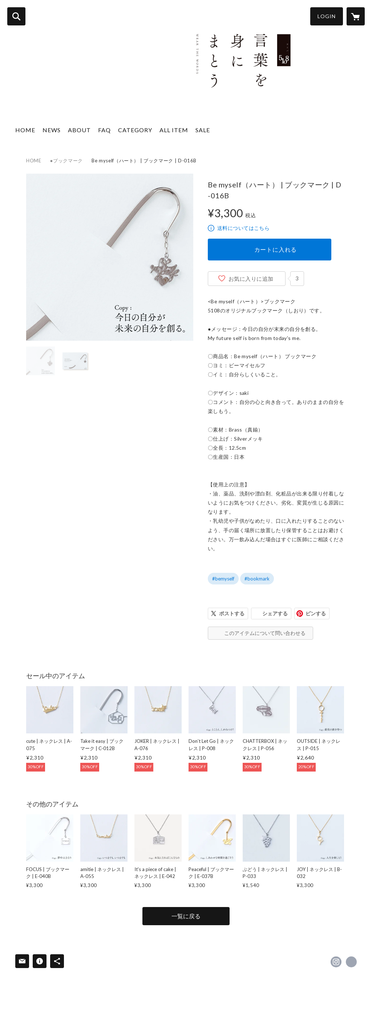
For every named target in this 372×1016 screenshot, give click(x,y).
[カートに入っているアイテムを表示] (356, 16)
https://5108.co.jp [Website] (351, 961)
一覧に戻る (186, 915)
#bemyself (223, 579)
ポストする (231, 613)
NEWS (52, 129)
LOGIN (327, 16)
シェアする (275, 613)
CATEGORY (135, 129)
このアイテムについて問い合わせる (265, 633)
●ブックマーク (66, 160)
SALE (202, 129)
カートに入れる (275, 249)
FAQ (104, 129)
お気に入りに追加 (251, 278)
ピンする (316, 613)
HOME (25, 129)
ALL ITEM (173, 129)
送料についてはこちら (243, 228)
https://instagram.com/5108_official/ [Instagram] (336, 961)
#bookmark (257, 579)
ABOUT (79, 129)
